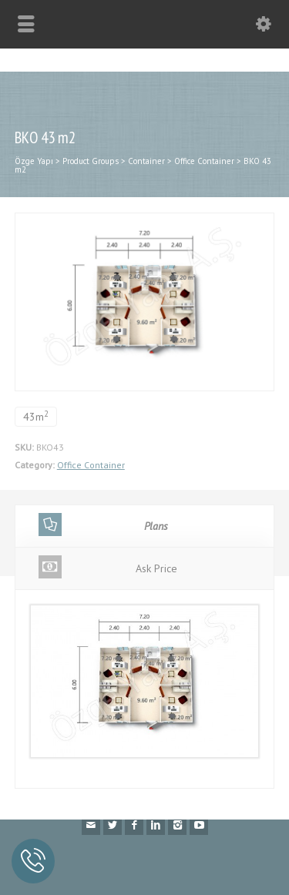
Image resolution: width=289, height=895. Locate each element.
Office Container (91, 465)
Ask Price (108, 566)
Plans (103, 524)
